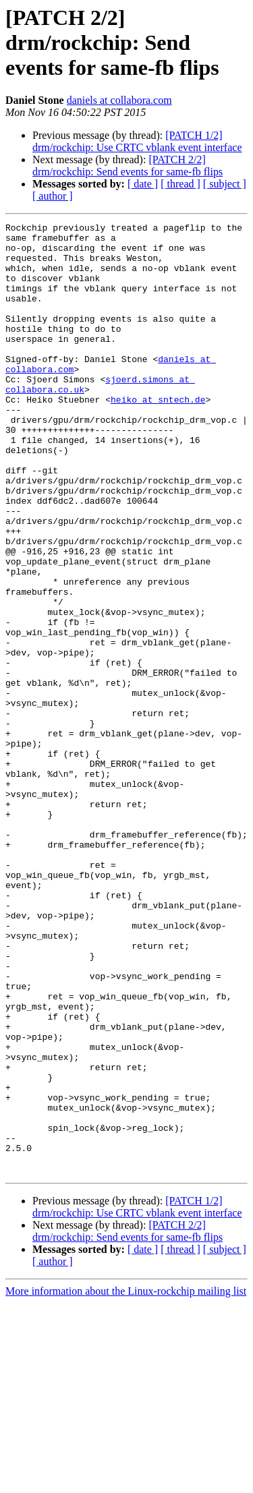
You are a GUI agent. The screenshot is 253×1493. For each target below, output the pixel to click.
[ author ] (52, 196)
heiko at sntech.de (158, 436)
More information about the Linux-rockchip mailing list (125, 1481)
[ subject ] (224, 183)
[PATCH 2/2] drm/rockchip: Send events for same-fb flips (127, 165)
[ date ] (143, 183)
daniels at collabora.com (119, 100)
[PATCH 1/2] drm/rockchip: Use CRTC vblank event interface (137, 141)
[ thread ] (180, 183)
